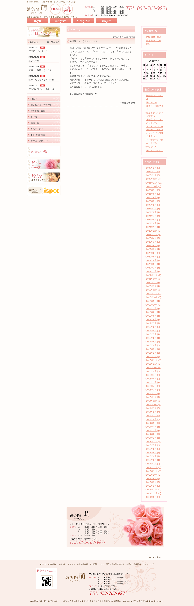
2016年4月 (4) (153, 345)
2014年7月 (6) (153, 415)
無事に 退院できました (40, 70)
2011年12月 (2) (153, 489)
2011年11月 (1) (153, 493)
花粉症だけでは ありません (42, 89)
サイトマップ (148, 564)
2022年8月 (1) (153, 249)
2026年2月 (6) (153, 171)
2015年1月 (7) (153, 397)
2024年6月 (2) (153, 219)
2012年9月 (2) (153, 478)
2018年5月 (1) (153, 316)
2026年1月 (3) (153, 175)
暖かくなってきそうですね (41, 80)
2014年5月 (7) (153, 423)
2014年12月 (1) (153, 401)
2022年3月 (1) (153, 264)
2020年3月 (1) (153, 286)
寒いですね (151, 102)
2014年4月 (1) (153, 427)
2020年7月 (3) (153, 282)
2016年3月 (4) (153, 349)
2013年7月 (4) (153, 445)
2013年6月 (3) (153, 449)
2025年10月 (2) (153, 186)
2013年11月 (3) (153, 441)
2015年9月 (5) (153, 371)
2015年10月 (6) (153, 367)
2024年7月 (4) (153, 216)
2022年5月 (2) (153, 256)
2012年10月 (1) (153, 475)
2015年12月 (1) (153, 360)
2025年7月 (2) (153, 190)
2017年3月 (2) (153, 323)
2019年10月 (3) (153, 297)
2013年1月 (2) (153, 463)
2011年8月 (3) (153, 497)
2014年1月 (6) (153, 438)
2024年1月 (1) (153, 227)
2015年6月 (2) (153, 378)
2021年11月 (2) (153, 275)
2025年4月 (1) (153, 197)
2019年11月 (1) (153, 293)
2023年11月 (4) (153, 234)
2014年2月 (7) (153, 434)
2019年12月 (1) (153, 290)
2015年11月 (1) (153, 364)
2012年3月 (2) (153, 482)
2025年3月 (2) (153, 201)
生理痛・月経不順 (133, 564)
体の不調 (93, 564)
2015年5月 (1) (153, 382)
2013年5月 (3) (153, 452)
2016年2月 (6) (153, 353)
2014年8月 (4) (153, 412)
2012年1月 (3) (153, 486)
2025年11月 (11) (154, 183)
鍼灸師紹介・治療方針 (57, 564)
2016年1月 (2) (153, 356)
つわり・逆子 (104, 564)
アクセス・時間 (74, 564)
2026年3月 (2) (153, 168)
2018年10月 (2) (153, 305)
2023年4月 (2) (153, 238)
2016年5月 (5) (153, 341)
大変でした (151, 147)
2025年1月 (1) (153, 208)
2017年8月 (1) (153, 319)
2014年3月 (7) (153, 430)
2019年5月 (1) (153, 301)
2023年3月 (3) (153, 242)
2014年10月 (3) (153, 404)
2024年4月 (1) (153, 223)
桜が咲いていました (38, 51)
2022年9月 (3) (153, 245)
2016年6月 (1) (153, 338)
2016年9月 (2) (153, 327)
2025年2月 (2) (153, 205)
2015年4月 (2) (153, 386)
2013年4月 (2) (153, 456)
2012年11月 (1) (153, 471)
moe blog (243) (153, 37)
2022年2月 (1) (153, 267)
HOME (43, 564)
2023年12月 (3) (153, 231)
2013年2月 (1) (153, 460)
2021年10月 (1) (153, 279)
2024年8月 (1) (153, 212)
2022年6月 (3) (153, 253)
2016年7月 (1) (153, 334)
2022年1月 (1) (153, 271)
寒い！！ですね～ (154, 150)
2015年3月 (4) (153, 389)
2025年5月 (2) (153, 194)
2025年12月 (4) (153, 179)
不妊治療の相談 (118, 564)
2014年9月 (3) (153, 408)
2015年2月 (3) (153, 393)
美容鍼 (85, 564)
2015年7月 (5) (153, 375)
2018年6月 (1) (153, 312)
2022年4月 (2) (153, 260)
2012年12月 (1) (153, 467)
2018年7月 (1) (153, 308)
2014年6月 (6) (153, 419)
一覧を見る (54, 42)
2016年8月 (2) (153, 330)
